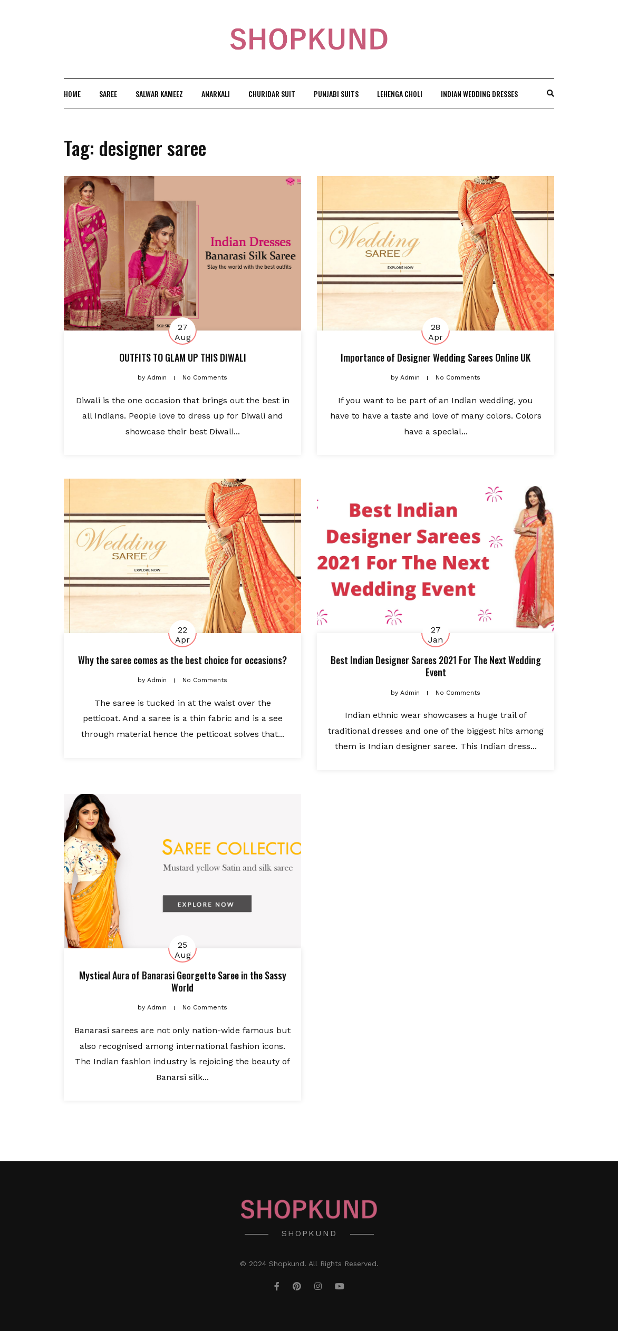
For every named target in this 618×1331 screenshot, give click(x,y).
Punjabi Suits (336, 93)
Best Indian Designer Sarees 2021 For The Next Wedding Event (436, 666)
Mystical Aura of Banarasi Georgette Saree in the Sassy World (182, 981)
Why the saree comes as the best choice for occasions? (182, 660)
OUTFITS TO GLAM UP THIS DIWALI (182, 357)
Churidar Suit (271, 93)
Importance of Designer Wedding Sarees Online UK (435, 357)
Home (72, 93)
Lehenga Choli (399, 93)
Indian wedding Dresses (479, 93)
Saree (108, 93)
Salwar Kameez (159, 93)
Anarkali (215, 93)
